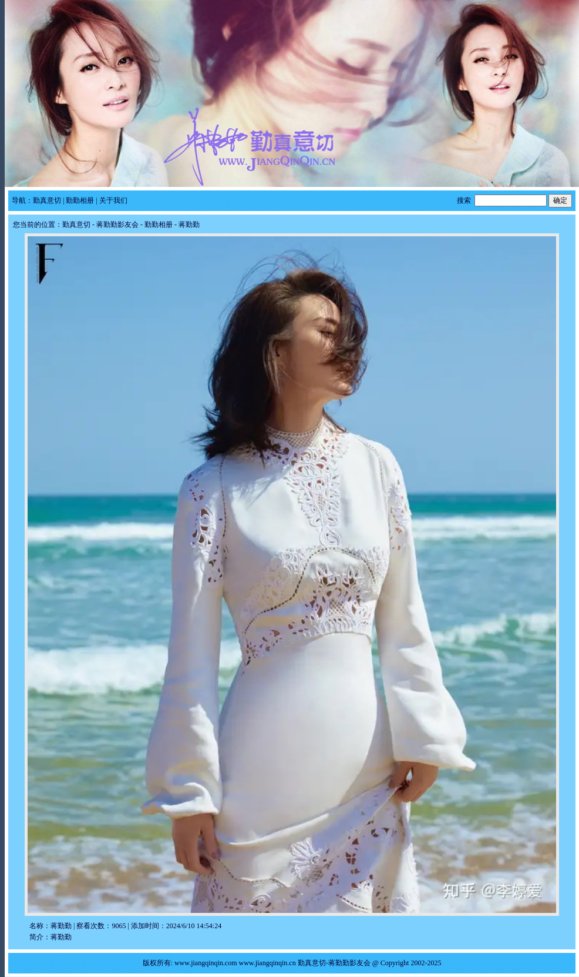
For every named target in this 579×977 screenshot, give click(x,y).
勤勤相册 (80, 200)
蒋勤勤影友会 (117, 224)
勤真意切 (47, 200)
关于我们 (113, 200)
